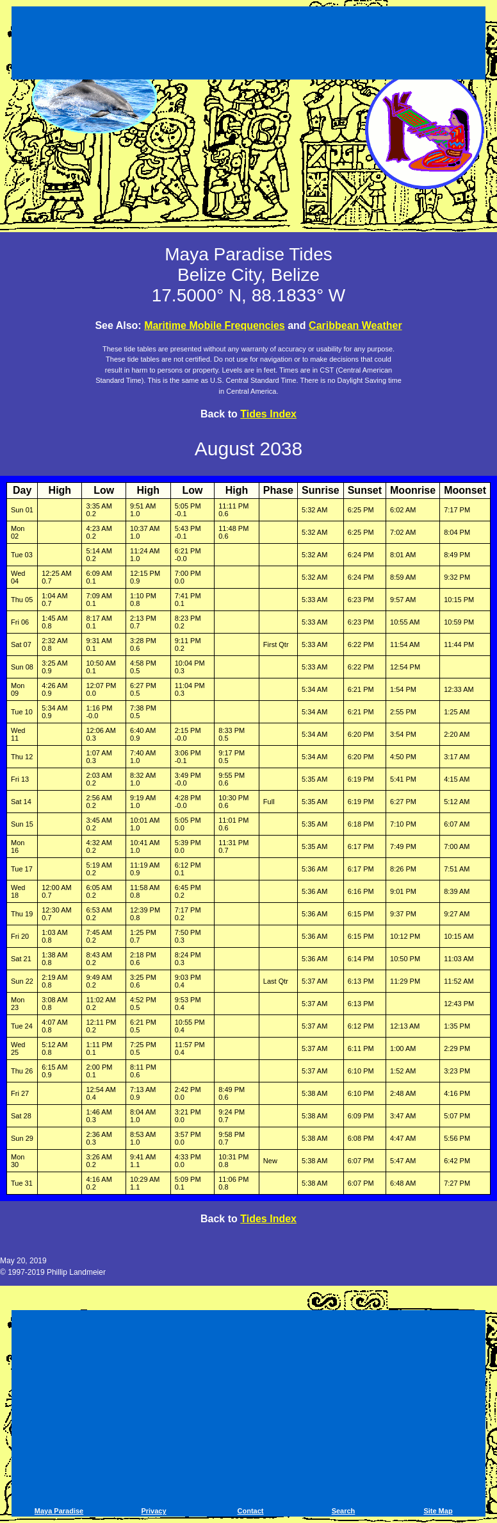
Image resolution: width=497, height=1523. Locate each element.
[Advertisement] (248, 45)
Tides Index (268, 413)
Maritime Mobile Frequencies (214, 325)
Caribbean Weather (355, 325)
